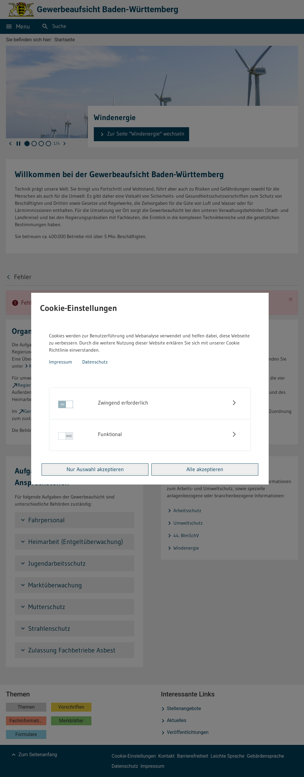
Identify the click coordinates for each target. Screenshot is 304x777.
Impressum (60, 362)
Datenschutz (95, 362)
